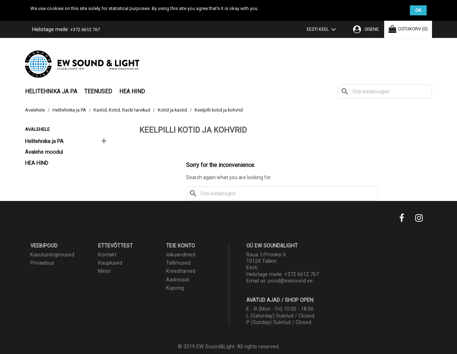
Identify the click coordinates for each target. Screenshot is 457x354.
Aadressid (177, 280)
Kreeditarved (180, 271)
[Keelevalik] (323, 30)
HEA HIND (132, 91)
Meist (104, 271)
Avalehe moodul (44, 152)
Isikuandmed (180, 255)
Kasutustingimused (52, 255)
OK (418, 10)
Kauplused (110, 263)
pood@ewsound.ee (290, 281)
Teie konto (180, 246)
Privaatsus (42, 263)
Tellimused (178, 263)
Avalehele (37, 129)
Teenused (98, 91)
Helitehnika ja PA (51, 91)
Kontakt (107, 255)
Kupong (175, 288)
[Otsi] (385, 91)
